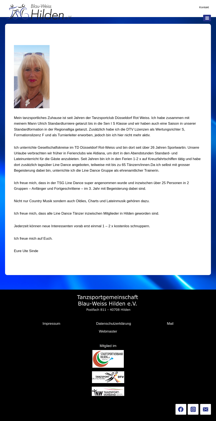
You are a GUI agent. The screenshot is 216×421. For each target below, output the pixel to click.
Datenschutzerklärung (113, 324)
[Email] (205, 409)
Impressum (51, 324)
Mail (170, 324)
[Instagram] (193, 409)
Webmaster (108, 331)
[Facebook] (181, 409)
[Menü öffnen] (207, 18)
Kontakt (204, 7)
